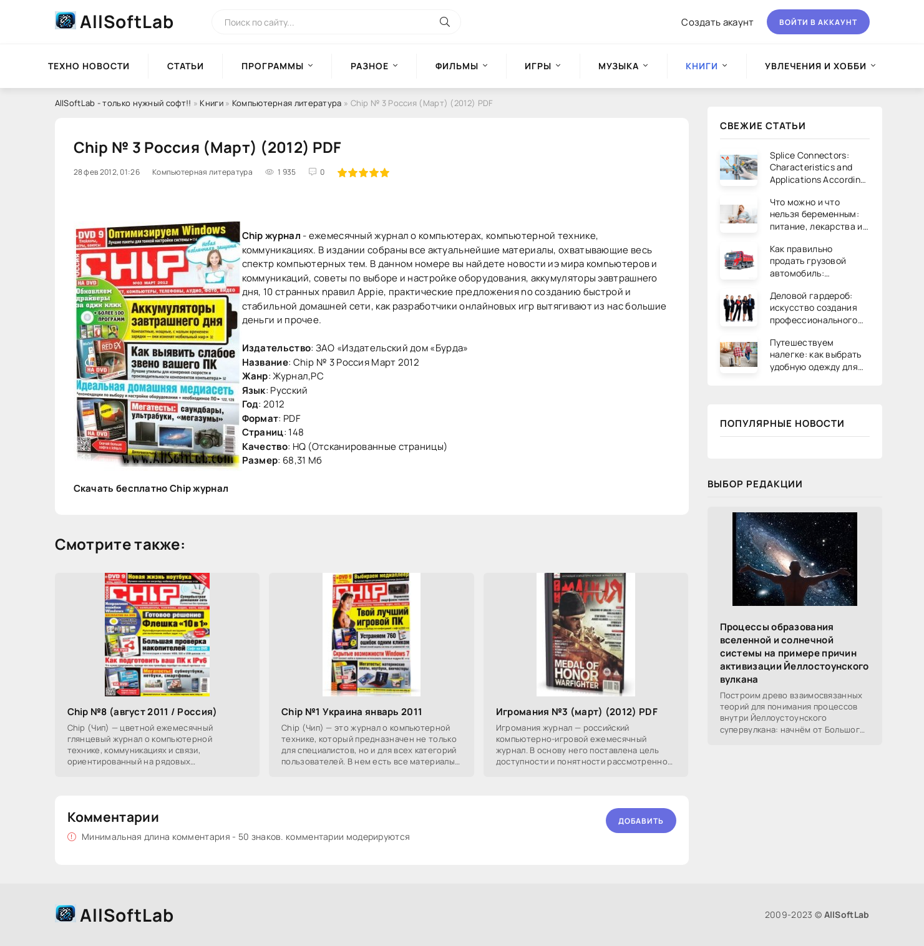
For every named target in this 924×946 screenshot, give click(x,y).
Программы (272, 66)
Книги (211, 103)
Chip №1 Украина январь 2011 (351, 711)
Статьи (185, 66)
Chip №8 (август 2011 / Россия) (142, 711)
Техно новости (89, 66)
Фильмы (457, 66)
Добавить (641, 821)
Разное (370, 66)
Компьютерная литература (287, 103)
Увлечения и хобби (816, 66)
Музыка (618, 66)
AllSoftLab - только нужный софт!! (123, 103)
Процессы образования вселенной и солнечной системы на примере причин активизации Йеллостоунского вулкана (794, 653)
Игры (538, 66)
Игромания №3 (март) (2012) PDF (577, 711)
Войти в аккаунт (818, 22)
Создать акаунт (717, 22)
